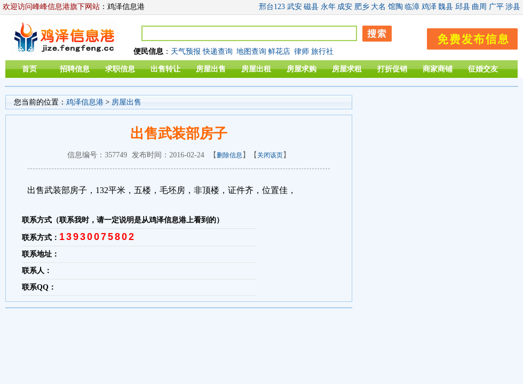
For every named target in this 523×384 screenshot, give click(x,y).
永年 (328, 7)
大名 (378, 7)
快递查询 (218, 51)
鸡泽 (429, 7)
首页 (29, 69)
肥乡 (361, 7)
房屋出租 (256, 69)
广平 (496, 7)
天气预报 (186, 51)
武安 (294, 7)
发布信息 (467, 37)
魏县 (445, 7)
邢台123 (272, 7)
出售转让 (165, 69)
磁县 (311, 7)
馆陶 (395, 7)
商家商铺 (438, 69)
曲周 (479, 7)
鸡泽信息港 (85, 102)
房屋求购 (301, 69)
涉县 (512, 7)
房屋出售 (211, 69)
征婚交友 (483, 69)
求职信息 (120, 69)
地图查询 (251, 51)
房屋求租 (347, 69)
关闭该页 (270, 155)
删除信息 (229, 155)
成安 (344, 7)
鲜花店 (279, 51)
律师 (301, 51)
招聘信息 (75, 69)
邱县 (462, 7)
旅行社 (322, 51)
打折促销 (392, 69)
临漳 (412, 7)
